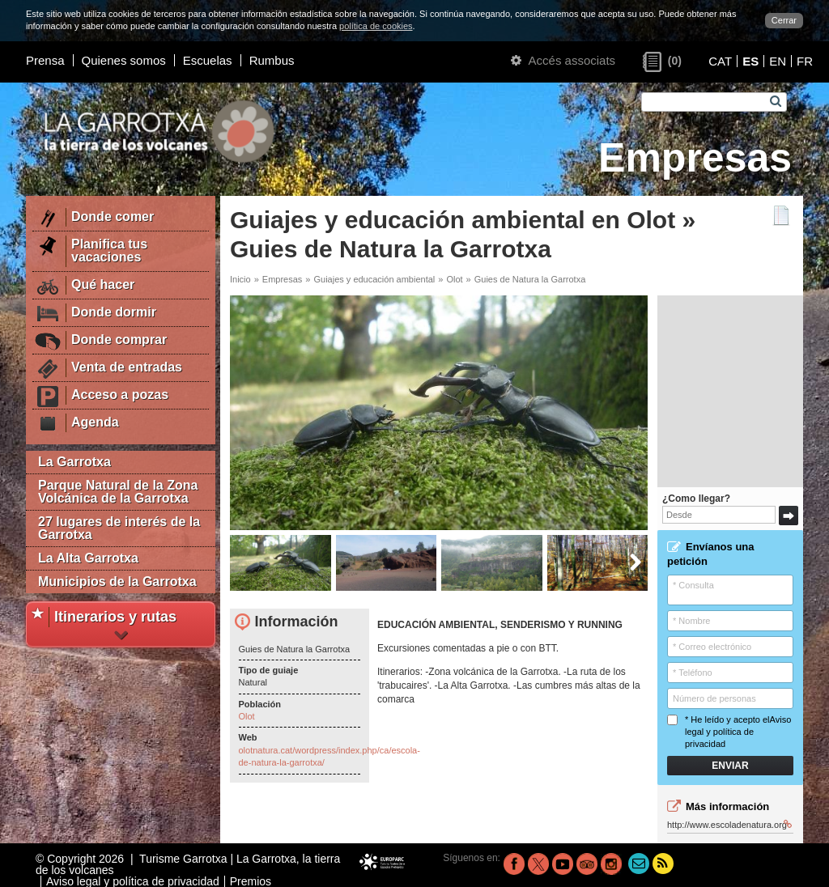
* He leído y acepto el (729, 732)
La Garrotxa (74, 462)
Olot (454, 279)
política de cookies (376, 26)
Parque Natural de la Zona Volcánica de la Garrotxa (118, 491)
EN (777, 61)
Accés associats (563, 60)
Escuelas (207, 60)
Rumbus (272, 60)
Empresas (282, 279)
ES (750, 61)
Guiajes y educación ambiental (374, 279)
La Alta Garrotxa (88, 558)
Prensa (45, 60)
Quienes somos (124, 60)
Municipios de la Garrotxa (117, 581)
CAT (720, 61)
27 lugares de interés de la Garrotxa (119, 528)
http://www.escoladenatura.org (729, 825)
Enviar (730, 765)
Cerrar (784, 20)
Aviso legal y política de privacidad (738, 732)
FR (805, 61)
